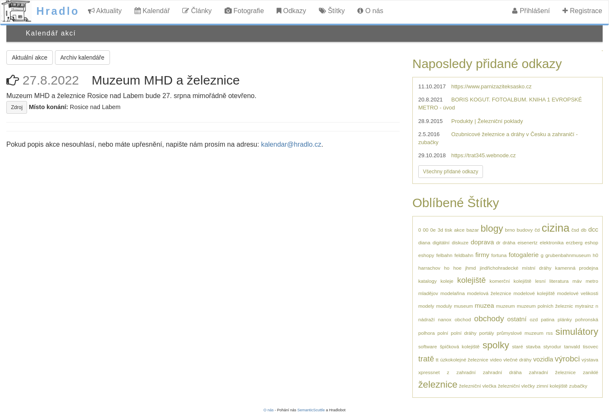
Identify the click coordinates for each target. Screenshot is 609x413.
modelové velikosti (577, 293)
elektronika (552, 242)
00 (425, 229)
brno (510, 229)
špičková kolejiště (460, 346)
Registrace (582, 10)
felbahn (444, 255)
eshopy (426, 255)
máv (577, 281)
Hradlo (58, 11)
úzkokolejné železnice (464, 359)
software (427, 346)
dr (498, 242)
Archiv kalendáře (82, 57)
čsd (575, 229)
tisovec (590, 346)
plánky (565, 319)
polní (442, 333)
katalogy (427, 281)
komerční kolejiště (511, 281)
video (496, 359)
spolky (496, 345)
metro (592, 281)
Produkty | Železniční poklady (487, 121)
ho (447, 268)
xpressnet (429, 372)
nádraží (426, 319)
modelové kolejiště (534, 293)
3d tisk (445, 229)
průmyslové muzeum (520, 333)
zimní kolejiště (552, 385)
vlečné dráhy (517, 359)
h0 (595, 255)
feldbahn (463, 255)
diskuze (460, 242)
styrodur (552, 346)
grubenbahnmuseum (568, 255)
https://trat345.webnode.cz (483, 155)
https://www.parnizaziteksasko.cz (491, 86)
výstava (590, 359)
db (584, 229)
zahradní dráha (502, 372)
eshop (591, 242)
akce (459, 229)
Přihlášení (531, 10)
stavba (533, 346)
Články (196, 10)
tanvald (572, 346)
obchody (489, 318)
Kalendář (152, 10)
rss (549, 333)
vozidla (543, 359)
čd (537, 229)
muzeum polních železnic (545, 306)
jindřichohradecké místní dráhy (515, 268)
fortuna (499, 255)
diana (424, 242)
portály (486, 333)
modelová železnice (489, 293)
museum (463, 306)
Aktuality (105, 10)
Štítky (332, 10)
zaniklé (590, 372)
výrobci (567, 358)
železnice (438, 384)
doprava (482, 242)
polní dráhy (464, 333)
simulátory (576, 331)
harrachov (429, 268)
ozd (534, 319)
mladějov (428, 293)
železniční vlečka (477, 385)
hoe (457, 268)
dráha (509, 242)
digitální (441, 242)
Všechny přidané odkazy (450, 172)
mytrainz (584, 306)
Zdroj (16, 107)
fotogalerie (524, 254)
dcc (593, 229)
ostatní (517, 319)
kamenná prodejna (576, 268)
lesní (540, 281)
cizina (556, 228)
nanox (445, 319)
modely (426, 306)
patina (547, 319)
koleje (447, 281)
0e (433, 229)
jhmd (470, 268)
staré (517, 346)
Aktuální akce (29, 57)
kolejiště (471, 280)
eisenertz (528, 242)
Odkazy (291, 10)
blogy (492, 228)
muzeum (505, 306)
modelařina (452, 293)
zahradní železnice (552, 372)
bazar (472, 229)
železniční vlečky (516, 385)
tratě (426, 358)
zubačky (578, 385)
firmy (482, 254)
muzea (484, 305)
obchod (463, 319)
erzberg (574, 242)
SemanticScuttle (311, 410)
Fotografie (244, 10)
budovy (525, 229)
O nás (370, 10)
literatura (558, 281)
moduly (444, 306)
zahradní (465, 372)
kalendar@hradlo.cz (291, 144)
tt (437, 359)
